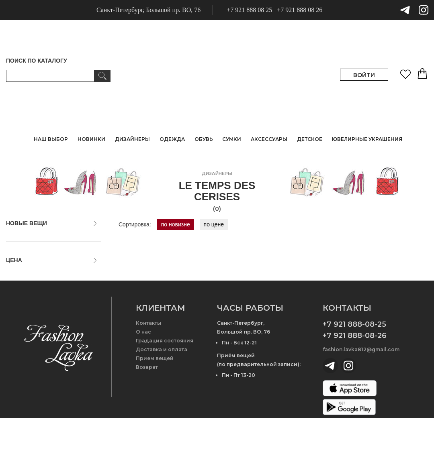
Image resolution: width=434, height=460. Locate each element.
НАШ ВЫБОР (51, 139)
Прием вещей (155, 400)
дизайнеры (217, 173)
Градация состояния (164, 383)
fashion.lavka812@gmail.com (361, 392)
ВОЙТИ (364, 75)
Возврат (147, 409)
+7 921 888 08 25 (249, 9)
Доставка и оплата (161, 392)
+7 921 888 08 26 (299, 9)
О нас (143, 374)
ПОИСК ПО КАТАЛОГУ (36, 60)
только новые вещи (35, 238)
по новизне (175, 224)
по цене (214, 224)
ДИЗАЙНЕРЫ (132, 139)
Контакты (148, 365)
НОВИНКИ (91, 139)
